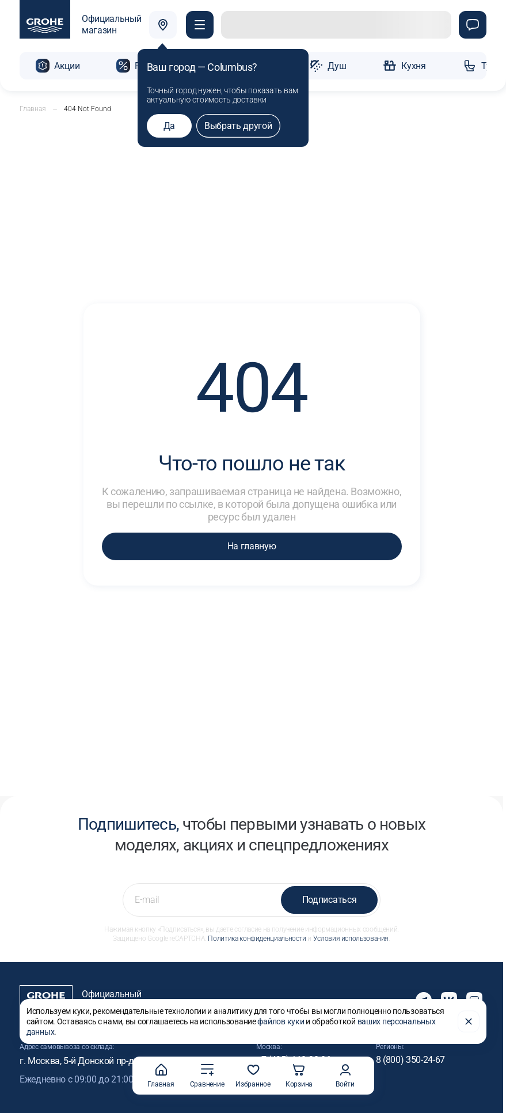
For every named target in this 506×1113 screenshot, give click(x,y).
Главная (33, 108)
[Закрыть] (469, 1020)
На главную (251, 545)
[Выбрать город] (164, 25)
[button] (201, 25)
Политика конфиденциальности (257, 937)
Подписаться (329, 898)
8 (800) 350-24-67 (411, 1058)
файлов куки (280, 1020)
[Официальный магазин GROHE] (80, 25)
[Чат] (472, 25)
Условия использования (351, 937)
